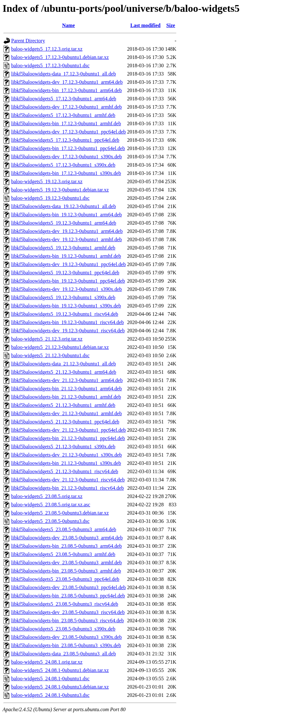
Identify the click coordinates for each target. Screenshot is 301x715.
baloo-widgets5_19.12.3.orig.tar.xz (47, 181)
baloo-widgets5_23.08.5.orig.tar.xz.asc (50, 504)
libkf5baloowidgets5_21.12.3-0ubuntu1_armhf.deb (63, 405)
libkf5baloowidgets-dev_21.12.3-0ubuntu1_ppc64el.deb (68, 430)
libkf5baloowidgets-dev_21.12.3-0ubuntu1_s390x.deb (66, 455)
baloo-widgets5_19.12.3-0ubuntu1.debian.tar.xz (60, 189)
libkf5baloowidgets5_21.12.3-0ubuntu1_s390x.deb (63, 446)
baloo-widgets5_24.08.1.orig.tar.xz (47, 662)
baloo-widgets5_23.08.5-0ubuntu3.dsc (50, 521)
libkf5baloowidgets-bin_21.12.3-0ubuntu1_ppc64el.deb (68, 438)
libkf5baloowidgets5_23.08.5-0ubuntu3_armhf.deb (63, 554)
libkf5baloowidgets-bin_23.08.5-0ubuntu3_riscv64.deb (67, 620)
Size (170, 25)
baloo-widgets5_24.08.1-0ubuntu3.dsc (50, 695)
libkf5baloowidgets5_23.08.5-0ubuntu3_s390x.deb (63, 629)
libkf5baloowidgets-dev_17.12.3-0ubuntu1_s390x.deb (66, 156)
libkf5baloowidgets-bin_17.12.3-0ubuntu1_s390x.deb (66, 173)
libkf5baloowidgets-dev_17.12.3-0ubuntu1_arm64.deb (67, 82)
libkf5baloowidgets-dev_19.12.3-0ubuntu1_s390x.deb (66, 289)
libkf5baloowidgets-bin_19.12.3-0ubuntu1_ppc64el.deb (68, 281)
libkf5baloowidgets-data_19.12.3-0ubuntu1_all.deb (63, 206)
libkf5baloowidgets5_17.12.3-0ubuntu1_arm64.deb (63, 98)
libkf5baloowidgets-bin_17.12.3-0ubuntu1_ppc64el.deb (68, 148)
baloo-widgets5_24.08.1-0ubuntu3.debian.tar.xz (60, 687)
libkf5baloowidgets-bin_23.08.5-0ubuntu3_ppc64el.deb (68, 595)
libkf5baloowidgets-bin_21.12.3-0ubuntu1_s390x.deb (66, 463)
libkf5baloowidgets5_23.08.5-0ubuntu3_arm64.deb (63, 529)
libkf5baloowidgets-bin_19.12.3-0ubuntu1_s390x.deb (66, 305)
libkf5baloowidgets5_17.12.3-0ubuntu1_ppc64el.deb (65, 140)
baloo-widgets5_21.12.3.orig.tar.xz (47, 339)
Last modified (145, 25)
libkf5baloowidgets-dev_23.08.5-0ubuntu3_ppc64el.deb (68, 587)
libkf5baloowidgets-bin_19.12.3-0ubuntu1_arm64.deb (66, 214)
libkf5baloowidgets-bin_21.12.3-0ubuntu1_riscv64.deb (67, 488)
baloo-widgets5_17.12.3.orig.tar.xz (47, 49)
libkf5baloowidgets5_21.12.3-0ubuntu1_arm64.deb (63, 372)
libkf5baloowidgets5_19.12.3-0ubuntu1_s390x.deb (63, 297)
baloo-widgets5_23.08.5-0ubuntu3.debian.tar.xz (60, 513)
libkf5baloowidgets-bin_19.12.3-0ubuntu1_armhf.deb (66, 256)
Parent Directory (28, 40)
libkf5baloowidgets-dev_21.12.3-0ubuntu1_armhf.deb (66, 413)
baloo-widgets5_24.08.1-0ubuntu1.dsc (50, 678)
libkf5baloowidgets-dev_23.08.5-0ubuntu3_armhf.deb (66, 562)
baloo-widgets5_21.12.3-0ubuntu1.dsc (50, 355)
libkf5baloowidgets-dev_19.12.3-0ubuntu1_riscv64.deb (68, 330)
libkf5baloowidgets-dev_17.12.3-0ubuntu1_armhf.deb (66, 107)
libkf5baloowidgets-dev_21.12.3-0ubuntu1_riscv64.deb (68, 479)
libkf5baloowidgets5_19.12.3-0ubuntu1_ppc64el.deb (65, 272)
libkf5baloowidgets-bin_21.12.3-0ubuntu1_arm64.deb (66, 388)
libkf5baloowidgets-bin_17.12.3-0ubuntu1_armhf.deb (66, 123)
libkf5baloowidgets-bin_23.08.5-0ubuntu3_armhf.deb (66, 571)
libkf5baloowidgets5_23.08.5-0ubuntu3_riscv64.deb (64, 604)
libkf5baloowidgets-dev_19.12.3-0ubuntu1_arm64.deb (67, 231)
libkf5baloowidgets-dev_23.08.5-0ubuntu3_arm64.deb (67, 537)
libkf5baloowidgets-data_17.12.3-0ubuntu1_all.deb (63, 73)
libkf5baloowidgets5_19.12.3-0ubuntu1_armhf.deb (63, 247)
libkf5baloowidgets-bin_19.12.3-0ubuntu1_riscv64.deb (67, 322)
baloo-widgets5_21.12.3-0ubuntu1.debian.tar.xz (60, 347)
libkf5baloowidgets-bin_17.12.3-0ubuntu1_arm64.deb (66, 90)
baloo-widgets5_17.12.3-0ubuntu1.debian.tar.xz (60, 57)
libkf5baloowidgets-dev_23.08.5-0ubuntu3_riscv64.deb (68, 612)
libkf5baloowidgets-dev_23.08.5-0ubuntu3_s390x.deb (66, 637)
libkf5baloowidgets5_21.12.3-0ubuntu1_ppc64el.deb (65, 421)
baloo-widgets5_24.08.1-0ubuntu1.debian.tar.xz (60, 670)
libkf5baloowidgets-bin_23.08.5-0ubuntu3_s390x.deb (66, 645)
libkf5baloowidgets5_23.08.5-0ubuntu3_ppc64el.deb (65, 579)
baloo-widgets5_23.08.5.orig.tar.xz (47, 496)
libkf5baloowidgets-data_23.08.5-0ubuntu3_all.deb (63, 653)
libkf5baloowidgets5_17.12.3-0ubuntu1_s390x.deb (63, 165)
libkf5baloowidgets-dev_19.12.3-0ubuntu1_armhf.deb (66, 239)
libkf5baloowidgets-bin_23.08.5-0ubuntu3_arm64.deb (66, 546)
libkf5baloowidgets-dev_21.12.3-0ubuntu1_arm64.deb (67, 380)
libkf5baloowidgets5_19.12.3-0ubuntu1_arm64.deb (63, 223)
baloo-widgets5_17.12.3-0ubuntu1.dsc (50, 65)
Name (68, 25)
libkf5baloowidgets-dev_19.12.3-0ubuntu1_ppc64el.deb (68, 264)
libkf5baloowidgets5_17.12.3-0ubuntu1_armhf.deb (63, 115)
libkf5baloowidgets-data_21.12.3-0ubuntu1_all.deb (63, 363)
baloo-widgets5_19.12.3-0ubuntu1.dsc (50, 198)
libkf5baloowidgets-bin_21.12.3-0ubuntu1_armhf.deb (66, 397)
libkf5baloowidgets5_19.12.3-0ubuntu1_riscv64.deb (64, 314)
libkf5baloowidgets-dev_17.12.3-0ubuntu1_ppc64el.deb (68, 131)
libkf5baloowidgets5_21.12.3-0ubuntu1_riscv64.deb (64, 471)
